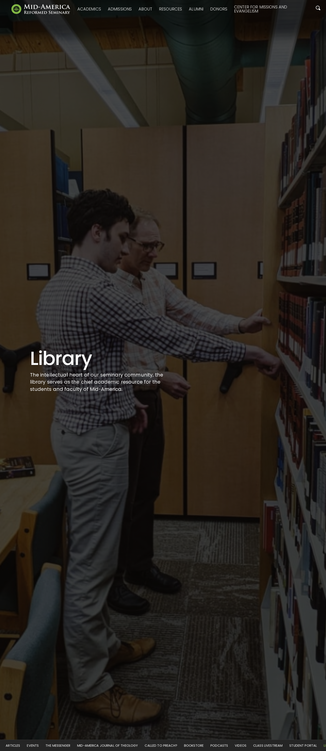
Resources (170, 9)
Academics (89, 9)
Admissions (120, 9)
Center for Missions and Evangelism (260, 9)
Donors (218, 9)
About (145, 9)
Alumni (196, 9)
